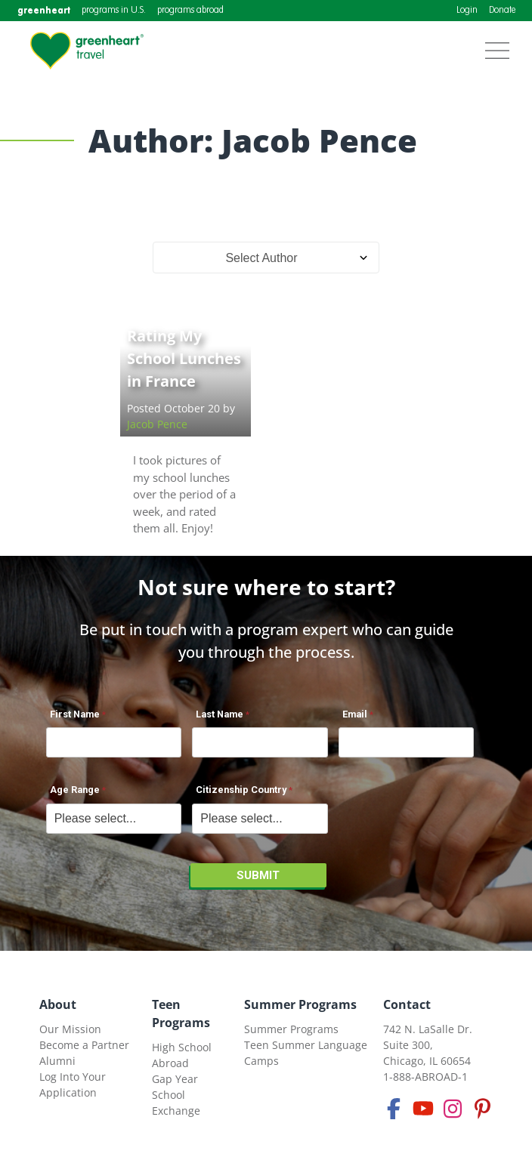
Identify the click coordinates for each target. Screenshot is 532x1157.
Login (467, 10)
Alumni (57, 1061)
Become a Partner (84, 1045)
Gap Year (175, 1079)
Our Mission (70, 1029)
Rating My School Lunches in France (184, 358)
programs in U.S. (114, 10)
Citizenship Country (241, 789)
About (57, 1004)
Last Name (219, 714)
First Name (75, 714)
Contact (407, 1004)
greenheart (43, 10)
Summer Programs (300, 1004)
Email (354, 714)
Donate (502, 10)
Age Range (75, 789)
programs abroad (190, 10)
